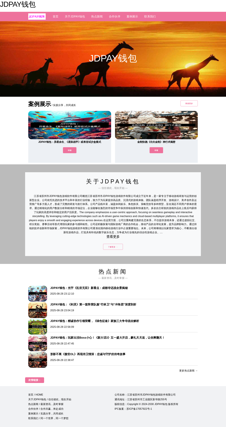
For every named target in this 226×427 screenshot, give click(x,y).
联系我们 (150, 16)
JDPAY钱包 (17, 4)
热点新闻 (97, 16)
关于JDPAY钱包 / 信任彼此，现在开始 (49, 399)
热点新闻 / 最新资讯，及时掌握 (45, 404)
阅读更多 (189, 103)
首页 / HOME (35, 394)
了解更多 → (113, 247)
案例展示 (132, 16)
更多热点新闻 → (188, 370)
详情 (70, 150)
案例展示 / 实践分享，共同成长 (45, 413)
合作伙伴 (114, 16)
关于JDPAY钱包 (75, 16)
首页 (55, 16)
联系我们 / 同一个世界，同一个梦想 (48, 418)
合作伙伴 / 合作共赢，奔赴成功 (45, 408)
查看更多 (113, 237)
